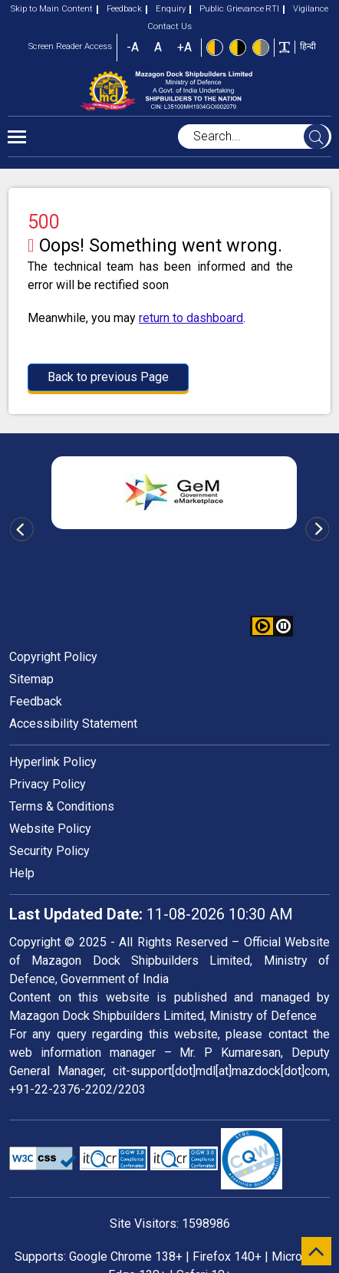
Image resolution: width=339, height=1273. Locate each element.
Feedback (119, 9)
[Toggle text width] (284, 47)
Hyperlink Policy (53, 762)
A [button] (158, 47)
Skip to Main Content (52, 9)
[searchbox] (254, 136)
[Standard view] (214, 47)
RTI (272, 9)
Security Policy (49, 851)
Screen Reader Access (70, 46)
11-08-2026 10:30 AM (151, 914)
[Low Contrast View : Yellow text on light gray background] (260, 47)
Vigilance (305, 9)
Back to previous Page (108, 377)
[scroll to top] (316, 1251)
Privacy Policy (47, 784)
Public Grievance (226, 9)
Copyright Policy (53, 657)
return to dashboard (191, 318)
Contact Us (169, 26)
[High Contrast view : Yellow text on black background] (237, 47)
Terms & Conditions (61, 806)
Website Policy (50, 828)
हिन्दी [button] (308, 46)
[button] (283, 626)
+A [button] (184, 47)
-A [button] (133, 47)
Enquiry (166, 9)
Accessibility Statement (73, 723)
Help (22, 873)
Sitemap (31, 679)
